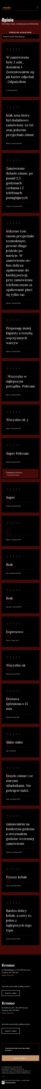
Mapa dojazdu (8, 975)
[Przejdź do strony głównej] (6, 8)
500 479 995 (14, 1010)
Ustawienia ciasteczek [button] (9, 1071)
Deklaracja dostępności (9, 1073)
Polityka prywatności (16, 1069)
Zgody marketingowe (23, 1071)
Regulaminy (5, 1069)
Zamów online (11, 993)
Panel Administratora (24, 1073)
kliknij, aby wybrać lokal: (20, 32)
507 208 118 (13, 972)
